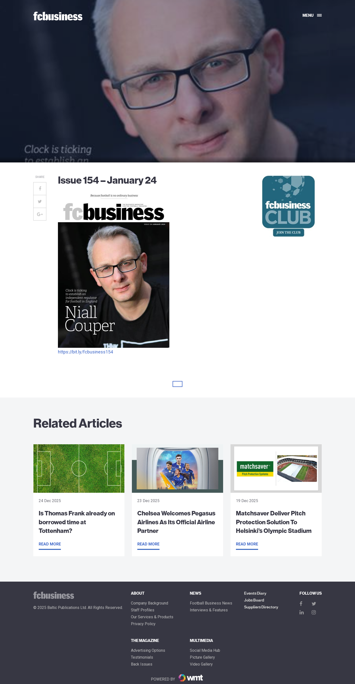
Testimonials (142, 657)
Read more (50, 544)
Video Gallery (201, 664)
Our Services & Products (152, 617)
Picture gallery (202, 657)
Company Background (149, 603)
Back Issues (141, 664)
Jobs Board (254, 600)
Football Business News (211, 603)
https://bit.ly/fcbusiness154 (85, 351)
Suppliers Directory (261, 607)
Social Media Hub (205, 650)
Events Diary (255, 593)
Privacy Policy (143, 624)
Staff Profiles (142, 610)
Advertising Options (148, 650)
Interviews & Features (209, 610)
